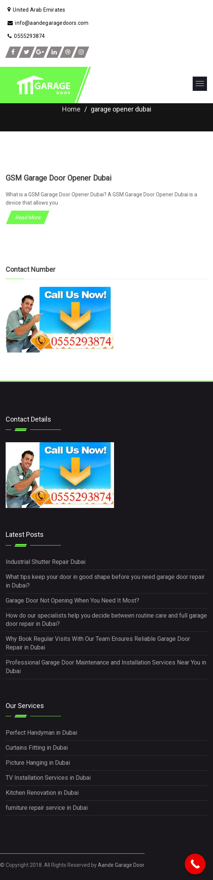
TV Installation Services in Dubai (48, 777)
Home (71, 109)
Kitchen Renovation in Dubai (42, 792)
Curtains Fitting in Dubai (37, 747)
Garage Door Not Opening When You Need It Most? (72, 600)
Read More (27, 217)
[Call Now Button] (195, 864)
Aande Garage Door (121, 865)
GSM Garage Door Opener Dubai (58, 177)
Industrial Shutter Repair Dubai (45, 561)
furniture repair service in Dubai (47, 807)
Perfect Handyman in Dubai (41, 732)
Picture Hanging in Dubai (38, 762)
